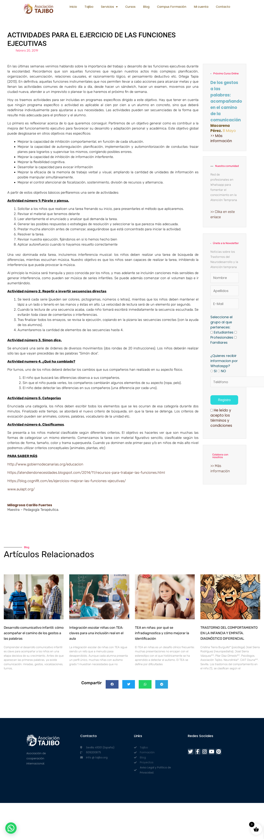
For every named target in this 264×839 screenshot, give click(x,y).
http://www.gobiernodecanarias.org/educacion (45, 464)
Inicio (73, 7)
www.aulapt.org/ (21, 489)
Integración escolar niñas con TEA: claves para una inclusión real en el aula (96, 633)
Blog (146, 7)
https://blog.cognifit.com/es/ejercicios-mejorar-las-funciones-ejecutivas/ (66, 481)
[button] (112, 684)
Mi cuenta (201, 7)
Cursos (130, 7)
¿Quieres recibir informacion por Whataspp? (224, 360)
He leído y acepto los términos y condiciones (221, 418)
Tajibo (89, 7)
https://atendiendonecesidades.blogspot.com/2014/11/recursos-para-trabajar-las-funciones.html (86, 472)
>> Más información (221, 138)
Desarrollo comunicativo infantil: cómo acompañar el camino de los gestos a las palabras (34, 633)
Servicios (109, 6)
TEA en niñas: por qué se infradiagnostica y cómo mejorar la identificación (162, 633)
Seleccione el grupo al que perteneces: (221, 322)
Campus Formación (171, 7)
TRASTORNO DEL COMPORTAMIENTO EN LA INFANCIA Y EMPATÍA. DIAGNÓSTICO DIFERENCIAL (229, 633)
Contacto (223, 7)
